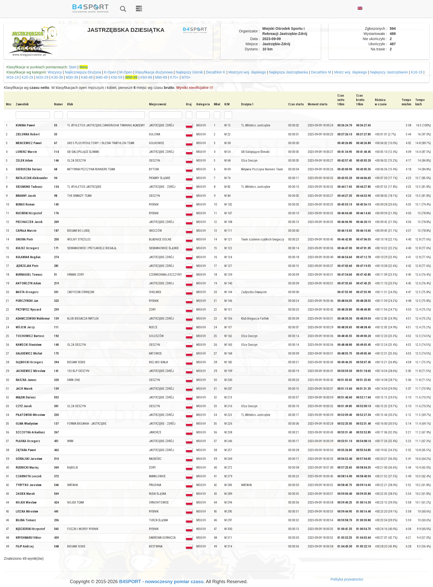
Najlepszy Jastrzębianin (389, 72)
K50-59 (116, 77)
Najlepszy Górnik (189, 72)
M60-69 (161, 77)
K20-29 (27, 77)
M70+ (186, 77)
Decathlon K (215, 72)
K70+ (174, 77)
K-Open (110, 72)
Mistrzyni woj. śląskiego (247, 72)
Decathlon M (321, 72)
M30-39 (72, 77)
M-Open (125, 72)
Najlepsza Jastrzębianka (288, 72)
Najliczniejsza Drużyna (83, 72)
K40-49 (87, 77)
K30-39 (57, 77)
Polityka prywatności (347, 579)
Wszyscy (55, 72)
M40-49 (101, 77)
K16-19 (416, 72)
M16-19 (12, 77)
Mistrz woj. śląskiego (350, 72)
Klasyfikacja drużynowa (154, 72)
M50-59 (131, 77)
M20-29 (42, 77)
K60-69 (146, 77)
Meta (83, 67)
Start (73, 67)
